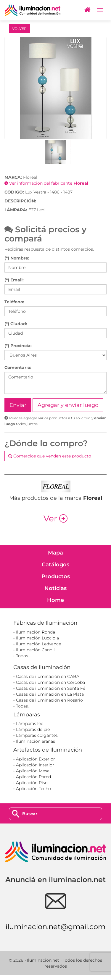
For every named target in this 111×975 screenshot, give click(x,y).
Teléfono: (14, 301)
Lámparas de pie (33, 729)
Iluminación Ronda (35, 632)
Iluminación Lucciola (37, 638)
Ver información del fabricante (46, 183)
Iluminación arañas (35, 741)
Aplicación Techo (33, 788)
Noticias (55, 588)
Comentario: (17, 367)
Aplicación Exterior (35, 759)
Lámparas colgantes (37, 735)
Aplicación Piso (32, 782)
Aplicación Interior (35, 765)
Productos (55, 576)
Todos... (23, 655)
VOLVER (19, 28)
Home (55, 600)
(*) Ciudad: (15, 323)
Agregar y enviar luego (68, 405)
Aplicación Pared (33, 776)
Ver (55, 518)
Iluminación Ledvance (38, 644)
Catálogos (55, 564)
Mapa (55, 552)
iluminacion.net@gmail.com (55, 926)
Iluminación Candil (35, 649)
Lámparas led (30, 723)
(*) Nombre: (16, 258)
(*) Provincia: (18, 345)
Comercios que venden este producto (49, 456)
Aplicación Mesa (32, 770)
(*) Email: (14, 280)
